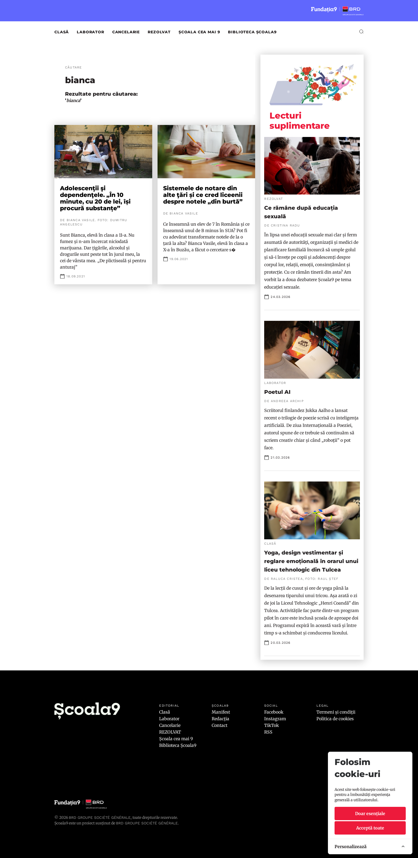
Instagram (275, 718)
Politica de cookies (335, 718)
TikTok (271, 725)
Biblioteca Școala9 (252, 32)
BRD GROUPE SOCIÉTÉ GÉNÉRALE (147, 823)
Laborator (90, 32)
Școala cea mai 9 (199, 32)
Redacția (220, 718)
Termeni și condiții (335, 712)
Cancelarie (126, 32)
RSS (268, 732)
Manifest (221, 712)
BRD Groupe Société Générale (100, 817)
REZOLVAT (159, 32)
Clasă (61, 32)
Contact (219, 725)
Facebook (273, 712)
